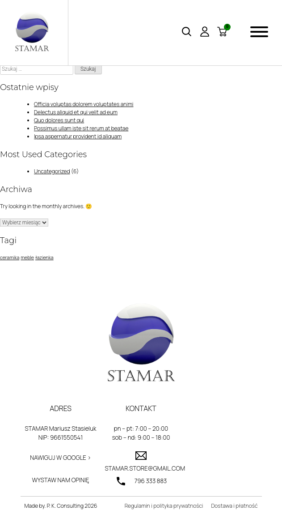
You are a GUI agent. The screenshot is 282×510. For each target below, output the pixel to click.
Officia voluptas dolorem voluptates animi (83, 104)
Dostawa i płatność (234, 506)
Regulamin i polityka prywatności (164, 506)
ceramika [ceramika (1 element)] (9, 257)
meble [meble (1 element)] (27, 257)
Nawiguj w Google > (60, 458)
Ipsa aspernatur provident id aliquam (78, 136)
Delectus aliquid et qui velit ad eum (76, 112)
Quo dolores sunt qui (59, 120)
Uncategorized (52, 171)
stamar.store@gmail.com (141, 468)
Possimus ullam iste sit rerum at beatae (81, 128)
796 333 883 (151, 481)
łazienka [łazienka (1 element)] (44, 257)
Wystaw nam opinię (60, 480)
